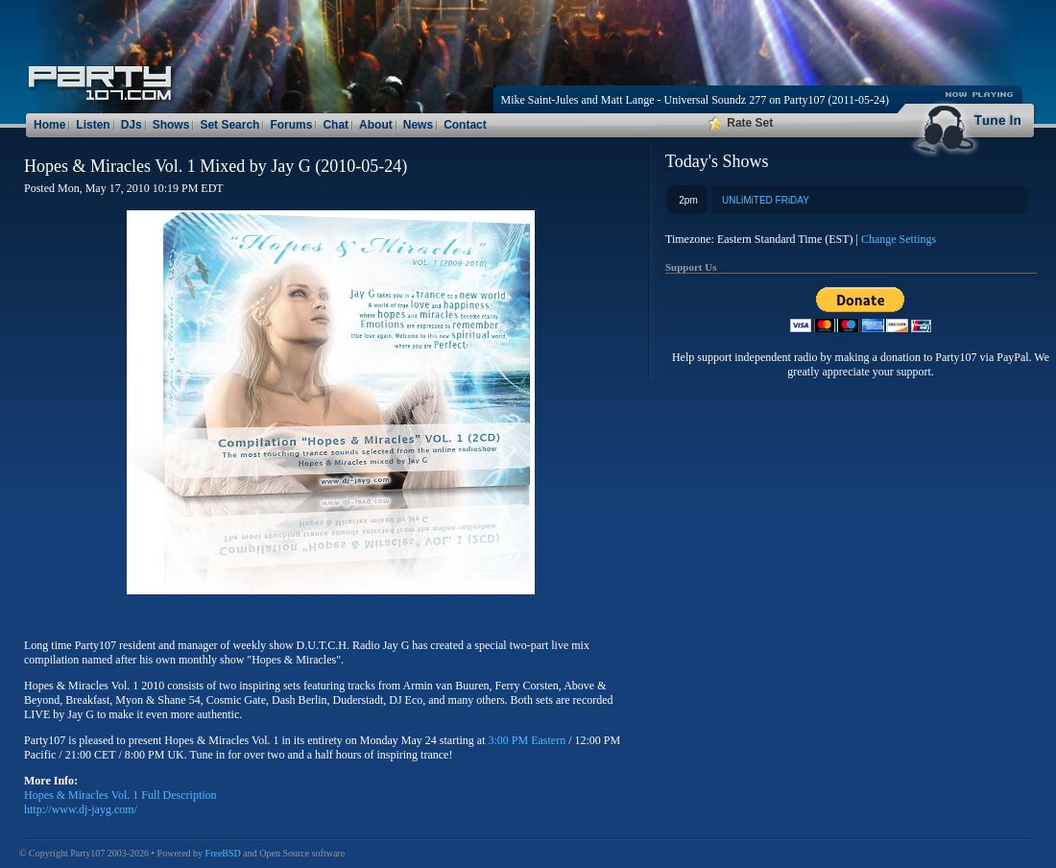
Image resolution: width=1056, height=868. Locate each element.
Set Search (229, 125)
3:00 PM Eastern (527, 740)
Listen (92, 125)
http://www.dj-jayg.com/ (80, 809)
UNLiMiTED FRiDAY (765, 200)
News (418, 125)
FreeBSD (223, 853)
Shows (171, 125)
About (376, 125)
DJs (131, 125)
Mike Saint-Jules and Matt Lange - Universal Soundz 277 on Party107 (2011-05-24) (695, 100)
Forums (291, 125)
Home (49, 125)
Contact (465, 125)
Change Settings (898, 239)
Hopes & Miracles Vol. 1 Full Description (120, 795)
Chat (335, 125)
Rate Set (740, 123)
